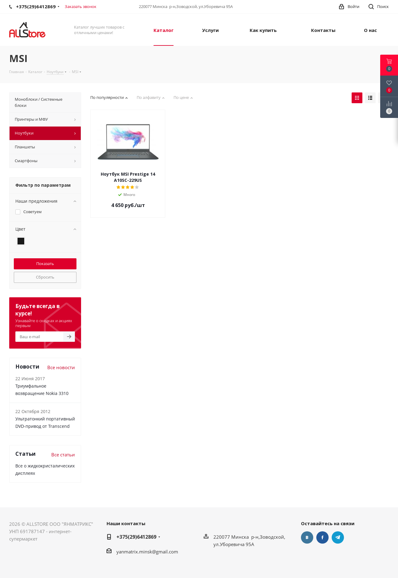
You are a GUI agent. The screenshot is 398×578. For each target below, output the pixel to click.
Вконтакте (307, 537)
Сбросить (45, 277)
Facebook (322, 537)
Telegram (338, 537)
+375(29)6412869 (136, 536)
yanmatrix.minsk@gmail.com (147, 552)
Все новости (61, 367)
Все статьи (63, 454)
